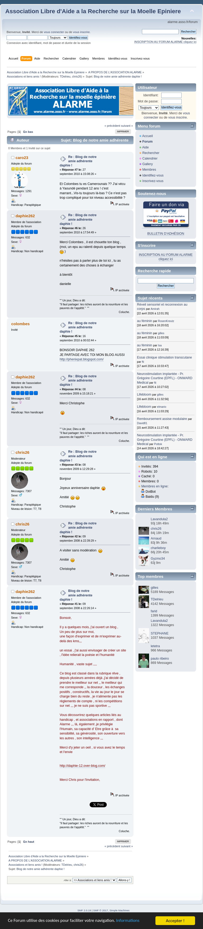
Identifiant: (151, 95)
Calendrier (150, 158)
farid (154, 611)
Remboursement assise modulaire (162, 419)
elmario (161, 406)
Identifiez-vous (152, 175)
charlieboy (158, 548)
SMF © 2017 (100, 910)
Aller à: (68, 880)
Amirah (155, 308)
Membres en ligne (154, 486)
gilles (161, 333)
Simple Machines (119, 910)
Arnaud (156, 538)
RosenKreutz (166, 321)
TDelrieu (65, 76)
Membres (149, 169)
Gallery (147, 164)
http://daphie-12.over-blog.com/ (82, 766)
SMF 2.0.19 (84, 910)
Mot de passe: (148, 101)
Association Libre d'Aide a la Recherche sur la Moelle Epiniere (93, 11)
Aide (145, 147)
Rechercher (150, 153)
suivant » (127, 125)
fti (143, 361)
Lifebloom (144, 394)
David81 (142, 423)
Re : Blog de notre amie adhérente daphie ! (78, 161)
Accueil (147, 136)
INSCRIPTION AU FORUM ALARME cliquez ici (165, 41)
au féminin (144, 321)
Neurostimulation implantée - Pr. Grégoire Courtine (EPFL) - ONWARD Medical (164, 378)
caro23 (22, 157)
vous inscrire (81, 32)
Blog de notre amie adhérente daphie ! (76, 595)
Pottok (158, 444)
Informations (128, 921)
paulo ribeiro (160, 658)
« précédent (112, 125)
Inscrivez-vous (152, 181)
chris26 (76, 76)
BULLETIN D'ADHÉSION (165, 233)
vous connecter (54, 32)
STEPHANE (159, 633)
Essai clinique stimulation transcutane (164, 357)
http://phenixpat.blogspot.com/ (82, 359)
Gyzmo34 (158, 558)
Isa (160, 345)
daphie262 (25, 216)
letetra (155, 646)
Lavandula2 (159, 519)
